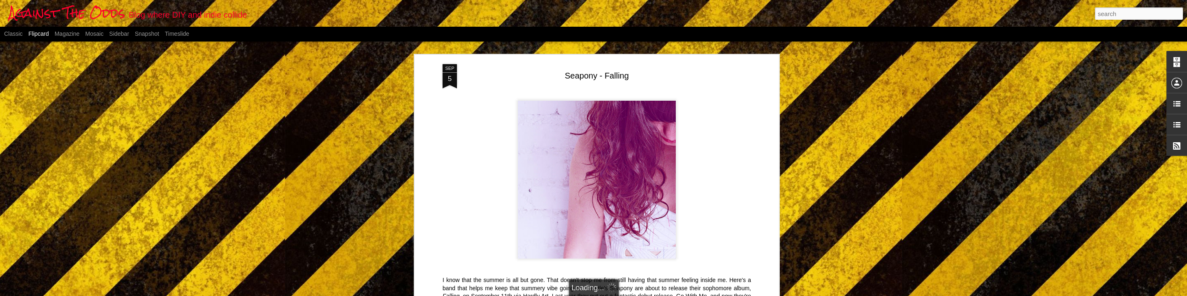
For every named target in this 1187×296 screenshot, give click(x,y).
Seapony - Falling (597, 75)
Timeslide (177, 33)
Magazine (67, 33)
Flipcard (38, 33)
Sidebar (119, 33)
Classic (13, 33)
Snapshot (147, 33)
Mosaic (94, 33)
